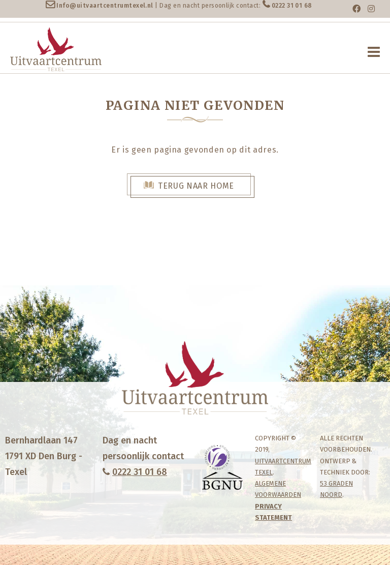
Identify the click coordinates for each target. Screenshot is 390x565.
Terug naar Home (196, 186)
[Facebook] (356, 9)
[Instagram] (371, 9)
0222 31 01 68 (292, 5)
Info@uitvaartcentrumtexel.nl (104, 5)
